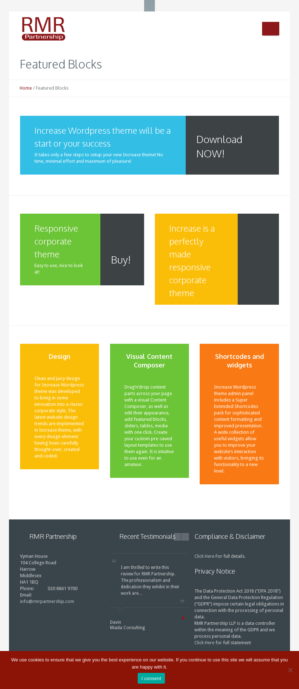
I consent (151, 678)
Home (26, 88)
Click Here (204, 556)
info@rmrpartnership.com (47, 601)
